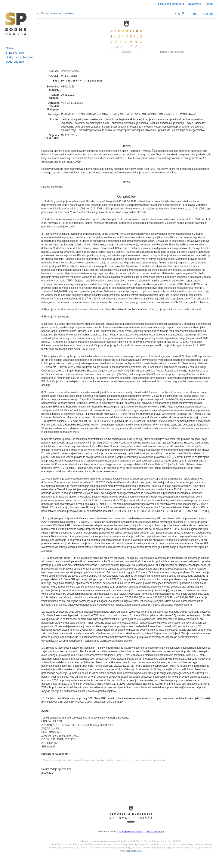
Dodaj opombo (15, 61)
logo (16, 23)
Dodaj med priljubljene (19, 57)
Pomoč (209, 3)
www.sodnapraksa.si (130, 850)
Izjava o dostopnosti (154, 831)
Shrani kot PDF (15, 52)
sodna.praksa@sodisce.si (131, 831)
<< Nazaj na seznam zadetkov (55, 13)
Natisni (10, 48)
